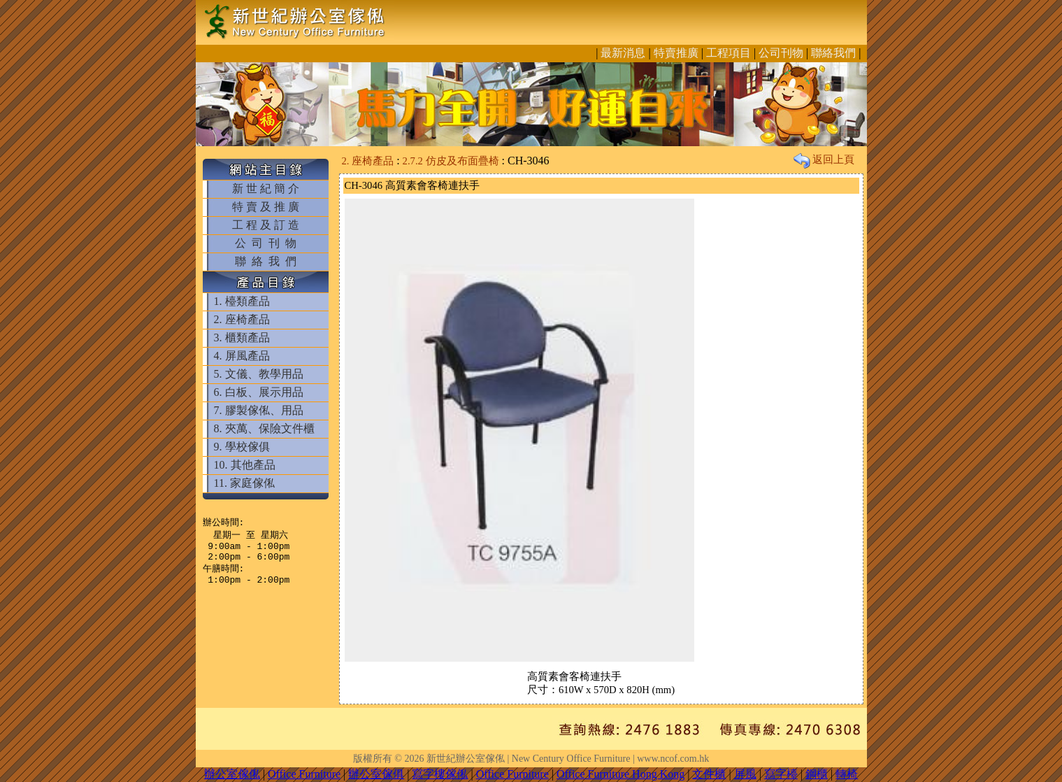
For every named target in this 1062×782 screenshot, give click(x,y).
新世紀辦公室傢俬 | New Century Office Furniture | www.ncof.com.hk (567, 758)
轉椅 (846, 774)
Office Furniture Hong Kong (620, 774)
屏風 (745, 774)
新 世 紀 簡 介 (265, 188)
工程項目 (728, 53)
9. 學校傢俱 (242, 447)
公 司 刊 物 (265, 243)
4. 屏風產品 (242, 356)
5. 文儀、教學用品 (258, 374)
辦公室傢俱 (376, 774)
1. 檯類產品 (242, 301)
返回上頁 (824, 159)
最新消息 (623, 53)
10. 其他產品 (244, 465)
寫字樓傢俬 (440, 774)
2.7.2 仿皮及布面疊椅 (451, 160)
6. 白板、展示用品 (258, 392)
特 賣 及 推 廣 (265, 207)
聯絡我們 (833, 53)
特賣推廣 (676, 53)
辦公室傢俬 (232, 774)
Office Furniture (304, 774)
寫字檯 (781, 774)
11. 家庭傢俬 (244, 483)
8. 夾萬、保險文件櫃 (264, 428)
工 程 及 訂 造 (265, 225)
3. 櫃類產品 (242, 337)
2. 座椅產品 (242, 319)
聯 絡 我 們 (265, 261)
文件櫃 (709, 774)
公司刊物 (781, 53)
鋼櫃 (816, 774)
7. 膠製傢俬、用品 (258, 410)
